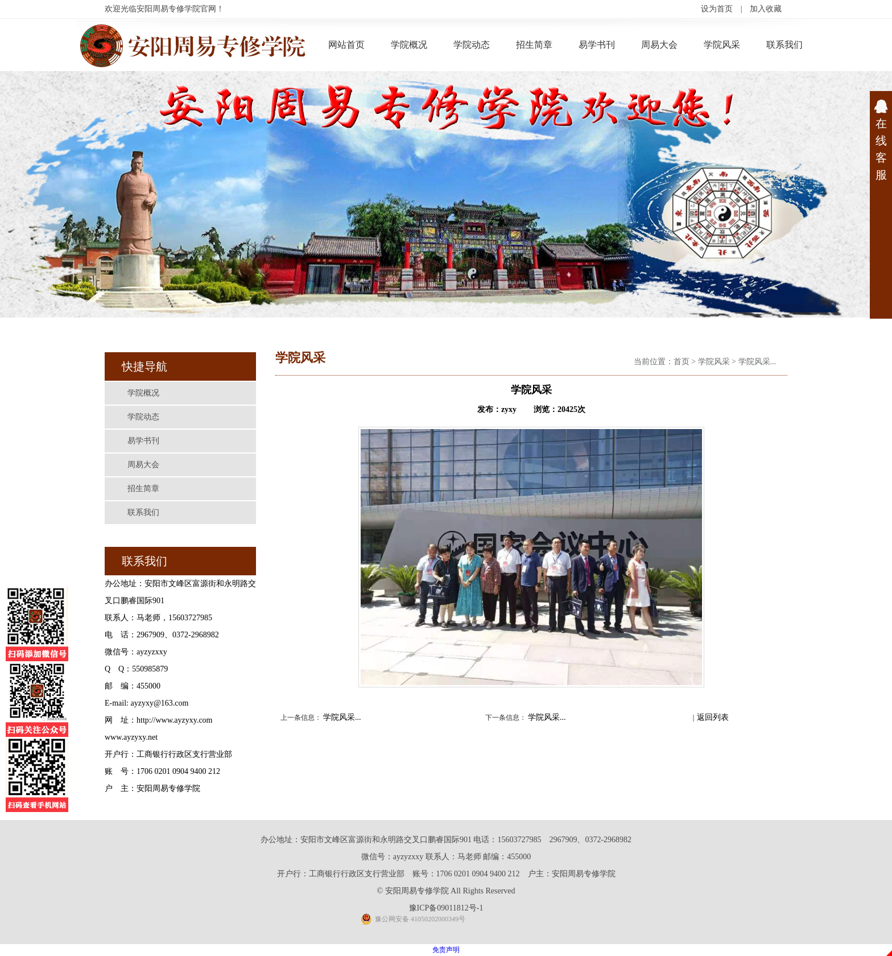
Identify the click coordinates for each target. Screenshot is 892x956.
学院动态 (471, 45)
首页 (681, 361)
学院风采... (757, 361)
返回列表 (713, 717)
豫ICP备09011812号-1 (446, 908)
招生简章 (534, 45)
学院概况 (409, 45)
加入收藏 (766, 9)
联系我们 (784, 45)
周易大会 (659, 45)
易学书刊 (597, 45)
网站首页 (346, 45)
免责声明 (446, 950)
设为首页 (717, 9)
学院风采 (722, 45)
